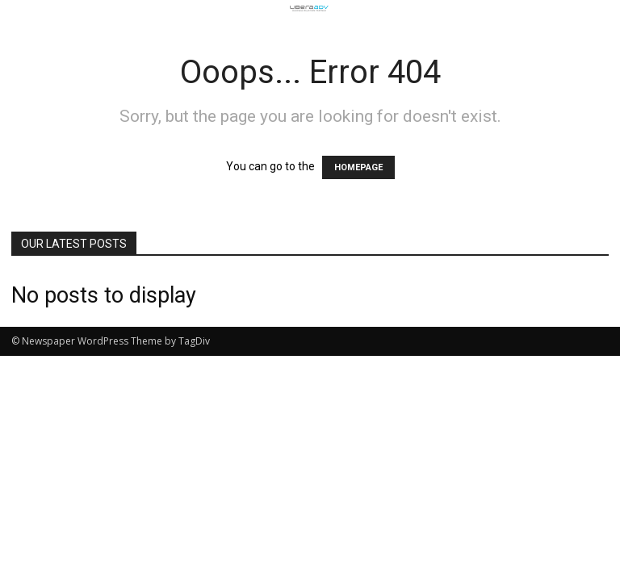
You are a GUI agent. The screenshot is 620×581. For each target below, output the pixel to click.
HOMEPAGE (358, 167)
